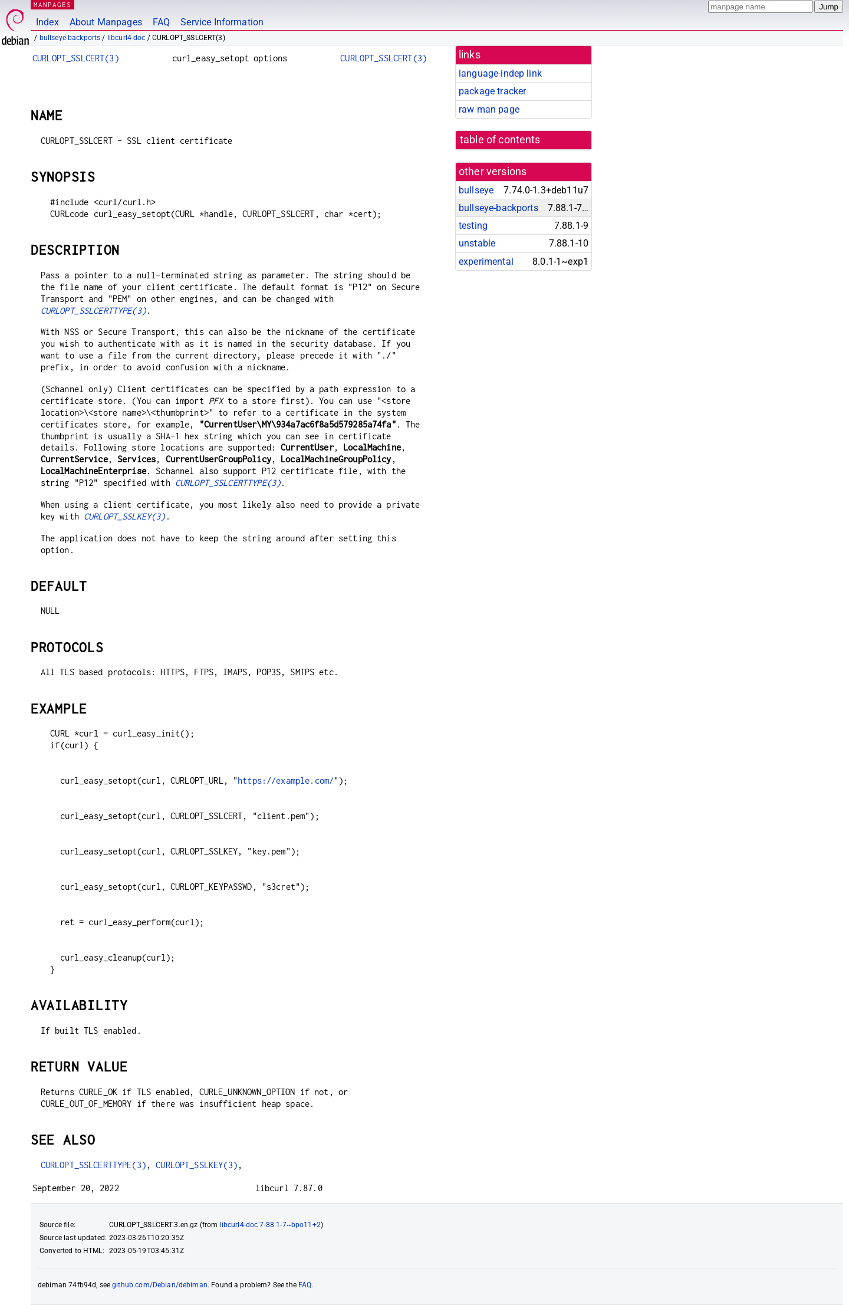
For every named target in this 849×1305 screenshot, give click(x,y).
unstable (477, 243)
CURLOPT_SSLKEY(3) (125, 516)
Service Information (222, 22)
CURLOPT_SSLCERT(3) (75, 58)
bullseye (476, 190)
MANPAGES (52, 4)
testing (473, 225)
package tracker (492, 91)
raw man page (489, 109)
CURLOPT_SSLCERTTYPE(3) (93, 310)
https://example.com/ (286, 780)
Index (47, 22)
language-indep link (500, 73)
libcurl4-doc (126, 38)
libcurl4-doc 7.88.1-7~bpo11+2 (270, 1225)
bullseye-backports (70, 38)
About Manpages (106, 22)
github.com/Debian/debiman (160, 1285)
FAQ (161, 22)
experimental (486, 261)
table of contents (500, 140)
